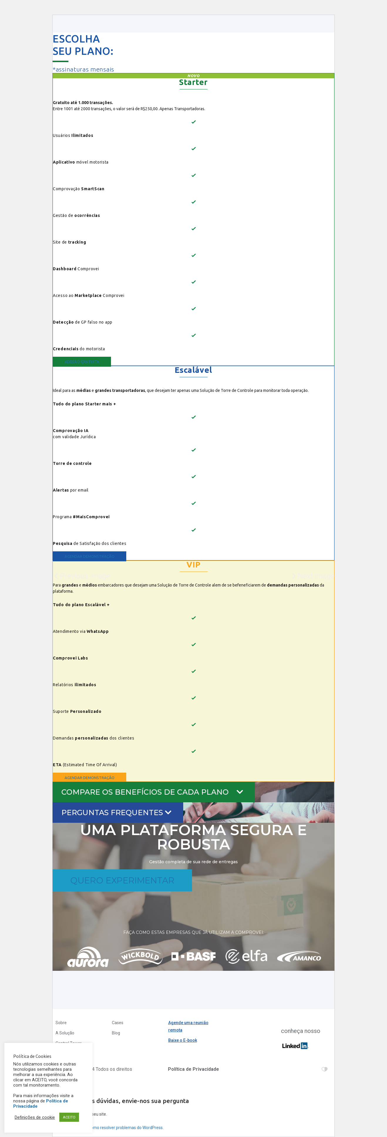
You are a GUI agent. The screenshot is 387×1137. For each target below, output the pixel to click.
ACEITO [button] (69, 1117)
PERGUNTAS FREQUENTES (116, 812)
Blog (116, 1033)
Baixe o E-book (182, 1040)
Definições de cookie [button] (35, 1117)
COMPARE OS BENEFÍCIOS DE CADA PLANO (152, 792)
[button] (82, 362)
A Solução (64, 1033)
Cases (117, 1022)
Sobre (61, 1022)
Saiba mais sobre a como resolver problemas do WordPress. (108, 1127)
